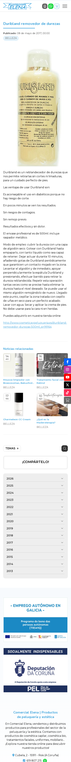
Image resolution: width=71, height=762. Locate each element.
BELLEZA (11, 38)
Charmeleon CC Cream (17, 419)
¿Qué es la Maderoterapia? (46, 421)
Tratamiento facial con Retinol (50, 381)
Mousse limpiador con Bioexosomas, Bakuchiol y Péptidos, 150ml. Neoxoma (18, 381)
